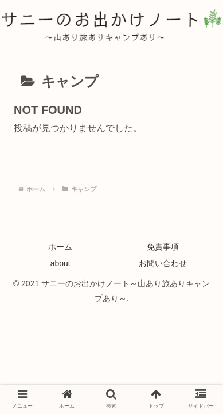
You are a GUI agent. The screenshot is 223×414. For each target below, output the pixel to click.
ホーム (60, 246)
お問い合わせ (163, 263)
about (60, 263)
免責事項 (163, 246)
